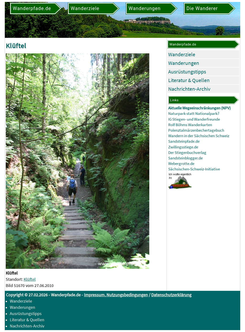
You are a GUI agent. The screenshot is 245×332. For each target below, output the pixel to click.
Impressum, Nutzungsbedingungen (116, 295)
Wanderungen (183, 63)
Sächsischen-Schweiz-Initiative (194, 169)
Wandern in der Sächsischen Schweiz (198, 135)
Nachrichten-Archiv (189, 88)
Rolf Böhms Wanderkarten (190, 124)
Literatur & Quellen (189, 80)
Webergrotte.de (181, 163)
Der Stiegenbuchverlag (187, 152)
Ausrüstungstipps (187, 71)
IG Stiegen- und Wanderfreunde (194, 119)
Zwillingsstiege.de (183, 147)
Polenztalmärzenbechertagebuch (196, 130)
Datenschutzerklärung (171, 295)
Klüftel (30, 279)
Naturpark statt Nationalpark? (193, 113)
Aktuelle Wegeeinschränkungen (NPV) (199, 108)
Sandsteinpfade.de (184, 141)
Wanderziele (181, 54)
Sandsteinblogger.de (185, 158)
